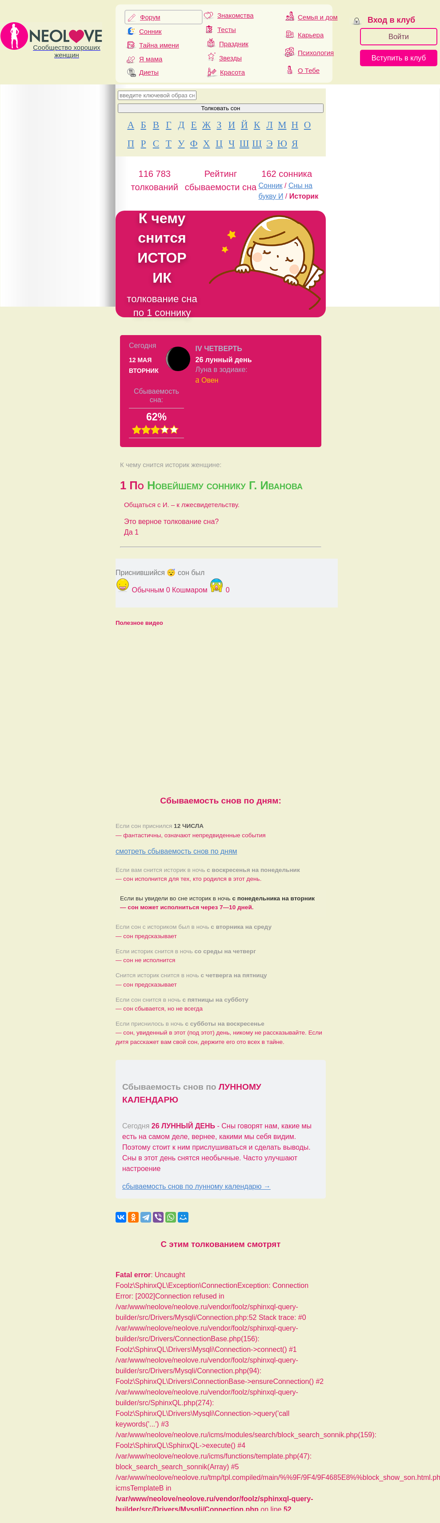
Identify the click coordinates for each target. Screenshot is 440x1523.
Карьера (311, 35)
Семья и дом (318, 17)
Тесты (226, 29)
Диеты (149, 72)
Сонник (150, 31)
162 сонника (286, 174)
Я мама (150, 59)
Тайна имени (159, 45)
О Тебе (309, 70)
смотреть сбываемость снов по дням (176, 851)
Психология (316, 52)
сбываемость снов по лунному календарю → (196, 1186)
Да (131, 532)
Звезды (230, 58)
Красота (232, 72)
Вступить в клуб (399, 58)
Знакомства (235, 15)
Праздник (233, 44)
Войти (398, 36)
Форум (150, 17)
